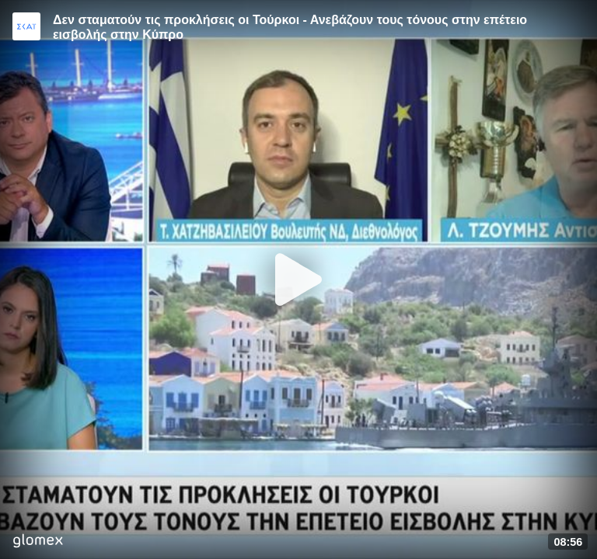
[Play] (298, 279)
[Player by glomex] (37, 542)
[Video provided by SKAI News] (26, 26)
